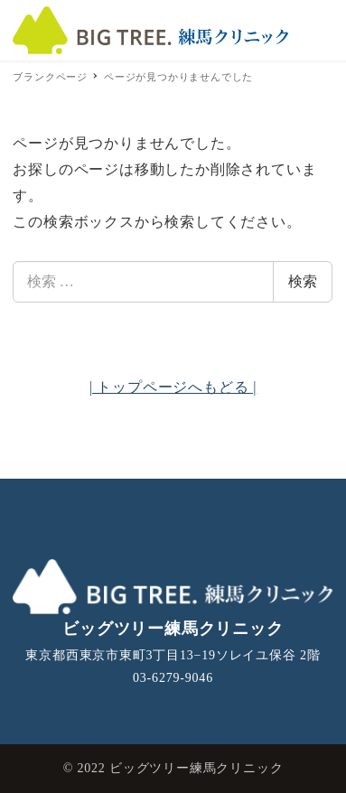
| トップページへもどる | (173, 387)
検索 (302, 281)
